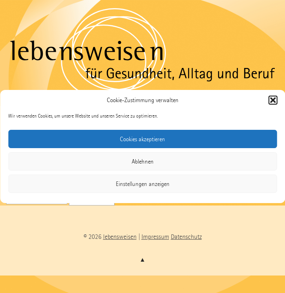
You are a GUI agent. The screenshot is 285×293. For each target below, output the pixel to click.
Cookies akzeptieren (142, 139)
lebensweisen (120, 237)
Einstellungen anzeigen (143, 184)
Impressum (155, 237)
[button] (273, 100)
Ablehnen (143, 161)
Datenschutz (186, 237)
